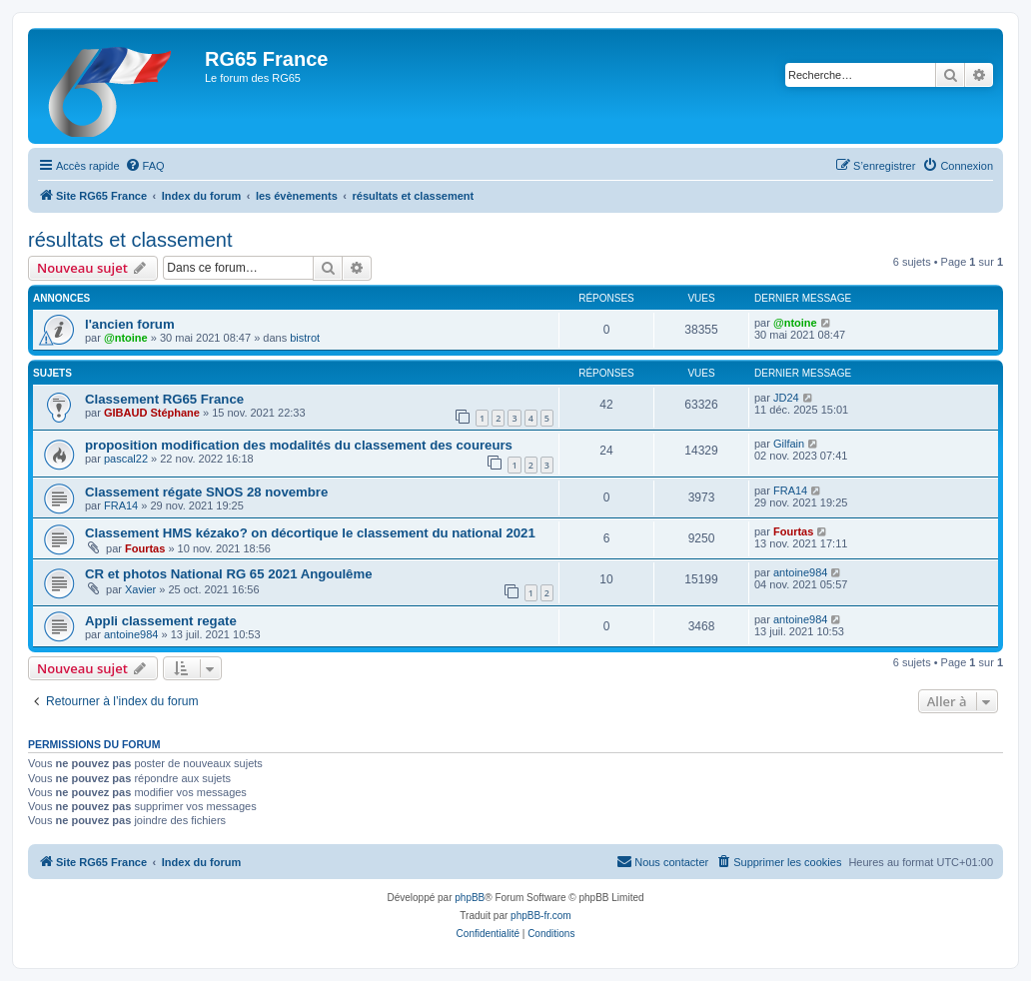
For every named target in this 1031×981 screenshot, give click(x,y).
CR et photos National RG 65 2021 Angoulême (229, 573)
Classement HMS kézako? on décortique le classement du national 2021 (310, 532)
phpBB (470, 897)
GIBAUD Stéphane (152, 413)
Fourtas (145, 548)
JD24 (786, 398)
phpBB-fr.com (541, 915)
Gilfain (788, 444)
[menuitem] (145, 166)
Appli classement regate (161, 620)
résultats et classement (130, 240)
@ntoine (126, 338)
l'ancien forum (130, 324)
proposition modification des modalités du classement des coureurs (299, 445)
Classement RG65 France (164, 399)
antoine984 (800, 572)
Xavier (140, 589)
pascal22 (126, 459)
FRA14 (121, 505)
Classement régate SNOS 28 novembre (206, 492)
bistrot (305, 338)
